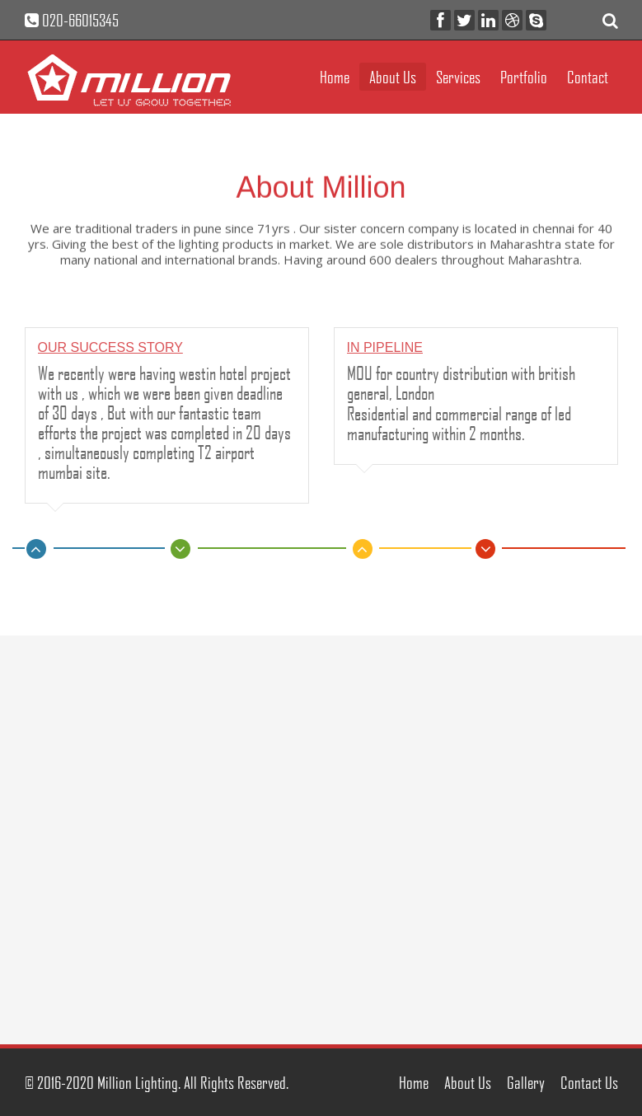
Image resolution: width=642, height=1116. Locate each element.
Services (458, 77)
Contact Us (589, 1082)
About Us (392, 77)
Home (334, 77)
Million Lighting (137, 1082)
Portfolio (523, 77)
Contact (587, 77)
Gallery (526, 1082)
